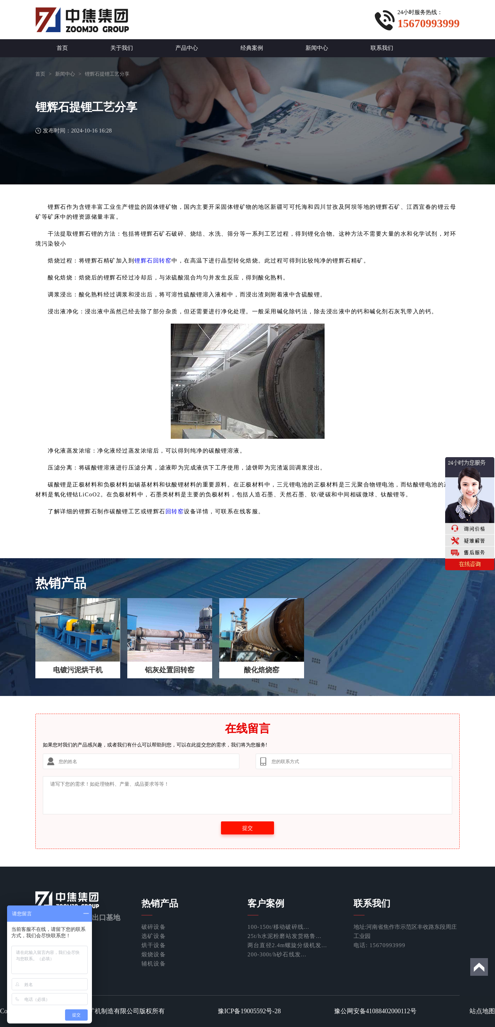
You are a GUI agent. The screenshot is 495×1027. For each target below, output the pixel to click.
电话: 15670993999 (379, 945)
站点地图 (482, 1011)
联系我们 (382, 48)
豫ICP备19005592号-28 (249, 1011)
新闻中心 (316, 48)
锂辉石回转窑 (152, 261)
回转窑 (174, 511)
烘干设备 (153, 945)
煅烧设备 (153, 954)
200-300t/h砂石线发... (277, 954)
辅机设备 (153, 964)
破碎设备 (153, 927)
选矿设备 (153, 936)
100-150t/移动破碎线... (278, 927)
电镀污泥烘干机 (78, 670)
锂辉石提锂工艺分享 (107, 74)
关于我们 (121, 48)
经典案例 (251, 48)
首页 (62, 48)
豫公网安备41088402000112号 (375, 1011)
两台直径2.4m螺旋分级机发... (287, 945)
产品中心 (186, 48)
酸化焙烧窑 (261, 670)
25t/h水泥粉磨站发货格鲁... (284, 936)
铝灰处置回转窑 (169, 670)
